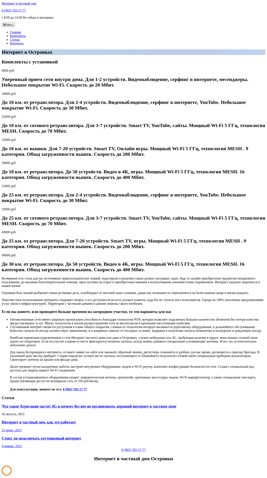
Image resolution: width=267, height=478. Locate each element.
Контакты (17, 43)
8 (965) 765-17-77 (14, 10)
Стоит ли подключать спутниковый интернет (41, 438)
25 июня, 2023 (11, 430)
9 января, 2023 (12, 446)
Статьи (15, 39)
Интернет (19, 3)
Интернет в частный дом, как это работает (39, 422)
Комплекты (18, 36)
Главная (15, 32)
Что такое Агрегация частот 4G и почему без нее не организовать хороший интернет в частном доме (89, 406)
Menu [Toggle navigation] (8, 24)
